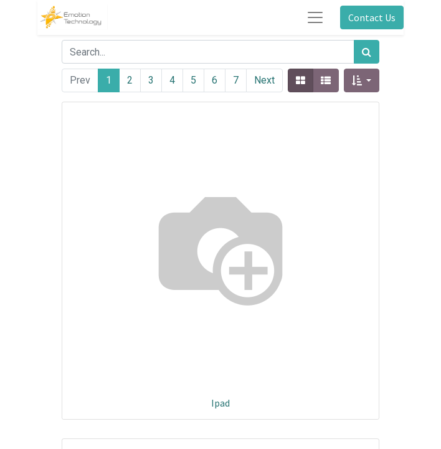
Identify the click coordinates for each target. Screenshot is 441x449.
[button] (361, 80)
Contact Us (372, 17)
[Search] (366, 52)
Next (264, 80)
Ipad (220, 403)
